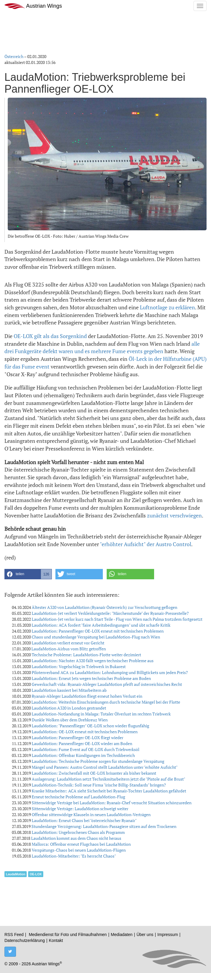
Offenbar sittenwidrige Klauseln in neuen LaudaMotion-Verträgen (91, 814)
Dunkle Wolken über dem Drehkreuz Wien (70, 720)
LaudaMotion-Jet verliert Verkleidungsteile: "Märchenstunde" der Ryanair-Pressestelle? (110, 613)
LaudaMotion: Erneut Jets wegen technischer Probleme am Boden (91, 678)
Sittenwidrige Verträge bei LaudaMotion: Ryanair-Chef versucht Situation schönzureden (111, 802)
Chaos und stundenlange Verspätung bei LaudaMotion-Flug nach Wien (96, 637)
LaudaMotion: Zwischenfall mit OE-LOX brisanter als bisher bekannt (94, 773)
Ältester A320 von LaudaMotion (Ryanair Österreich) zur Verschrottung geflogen (104, 607)
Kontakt (56, 940)
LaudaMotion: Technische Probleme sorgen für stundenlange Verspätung (98, 761)
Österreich (13, 56)
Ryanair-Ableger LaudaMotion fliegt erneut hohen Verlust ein (87, 696)
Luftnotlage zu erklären (167, 307)
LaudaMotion (15, 874)
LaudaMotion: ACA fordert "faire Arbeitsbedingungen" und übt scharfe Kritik (101, 625)
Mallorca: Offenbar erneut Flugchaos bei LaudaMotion (81, 844)
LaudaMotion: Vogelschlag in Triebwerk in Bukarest (79, 666)
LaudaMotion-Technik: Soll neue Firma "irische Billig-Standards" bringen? (99, 785)
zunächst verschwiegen (174, 515)
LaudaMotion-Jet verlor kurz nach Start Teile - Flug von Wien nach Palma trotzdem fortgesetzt (117, 619)
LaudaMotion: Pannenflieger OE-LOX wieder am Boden (82, 743)
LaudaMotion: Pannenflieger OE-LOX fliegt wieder (77, 737)
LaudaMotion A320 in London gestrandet (69, 708)
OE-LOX (35, 874)
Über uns (145, 934)
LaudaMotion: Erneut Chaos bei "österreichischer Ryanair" (84, 820)
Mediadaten (121, 934)
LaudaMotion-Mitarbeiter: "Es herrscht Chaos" (74, 856)
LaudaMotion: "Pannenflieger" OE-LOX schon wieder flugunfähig (90, 725)
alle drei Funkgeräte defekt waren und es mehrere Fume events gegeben (102, 347)
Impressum (167, 934)
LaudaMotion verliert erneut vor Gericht (68, 643)
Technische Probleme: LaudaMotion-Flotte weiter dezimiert (86, 654)
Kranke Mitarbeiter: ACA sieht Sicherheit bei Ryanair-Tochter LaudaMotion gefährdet (109, 791)
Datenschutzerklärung (24, 940)
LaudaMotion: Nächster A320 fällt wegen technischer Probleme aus (93, 660)
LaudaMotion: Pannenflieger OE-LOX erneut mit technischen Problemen (98, 631)
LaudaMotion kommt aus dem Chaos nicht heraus (76, 838)
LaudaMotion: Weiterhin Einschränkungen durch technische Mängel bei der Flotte (105, 702)
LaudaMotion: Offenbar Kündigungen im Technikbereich (83, 755)
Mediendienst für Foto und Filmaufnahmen (68, 934)
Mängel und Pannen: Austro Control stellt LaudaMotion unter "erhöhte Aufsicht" (105, 767)
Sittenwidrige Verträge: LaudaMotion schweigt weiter (80, 808)
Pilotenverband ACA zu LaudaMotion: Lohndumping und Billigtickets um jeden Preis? (110, 672)
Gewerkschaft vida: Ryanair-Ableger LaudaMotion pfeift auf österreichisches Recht (107, 684)
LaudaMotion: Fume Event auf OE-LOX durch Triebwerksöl (85, 749)
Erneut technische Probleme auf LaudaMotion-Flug (78, 797)
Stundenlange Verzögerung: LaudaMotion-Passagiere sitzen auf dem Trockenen (103, 826)
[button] (28, 574)
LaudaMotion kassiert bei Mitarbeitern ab (69, 690)
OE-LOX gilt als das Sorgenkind (50, 336)
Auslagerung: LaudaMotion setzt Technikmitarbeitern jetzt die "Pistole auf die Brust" (108, 779)
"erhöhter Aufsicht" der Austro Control (145, 544)
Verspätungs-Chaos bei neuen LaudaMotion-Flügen (79, 850)
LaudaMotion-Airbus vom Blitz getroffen (68, 649)
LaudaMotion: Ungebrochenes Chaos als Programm (78, 832)
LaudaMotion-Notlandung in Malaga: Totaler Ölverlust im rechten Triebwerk (101, 714)
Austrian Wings (33, 6)
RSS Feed (14, 934)
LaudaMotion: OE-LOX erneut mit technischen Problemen (85, 731)
